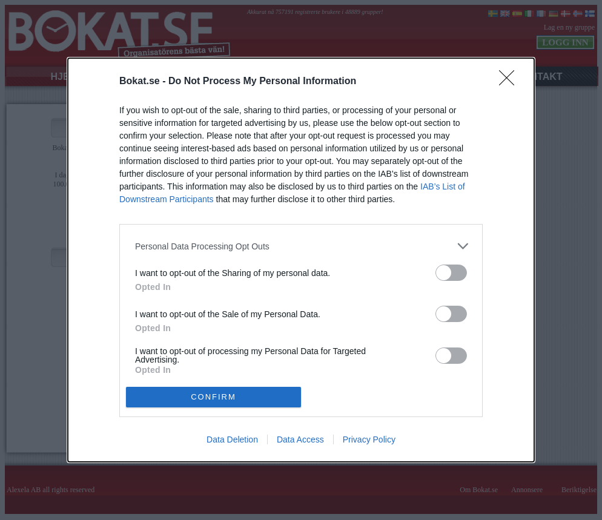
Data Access (300, 439)
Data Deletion (232, 439)
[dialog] (301, 260)
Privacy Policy (369, 439)
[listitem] (301, 246)
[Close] (510, 81)
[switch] (451, 273)
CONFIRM (213, 396)
